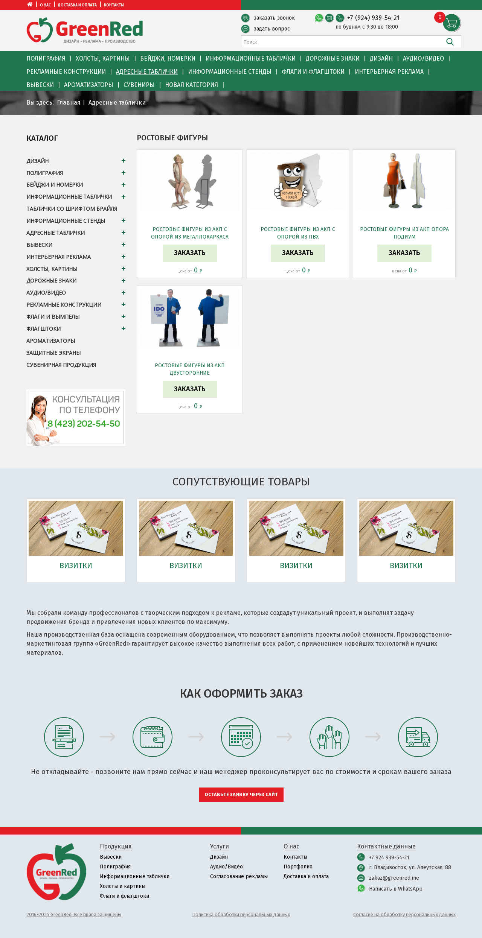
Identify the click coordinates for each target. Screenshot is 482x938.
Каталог (42, 138)
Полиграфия (46, 58)
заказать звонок (274, 18)
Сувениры (139, 84)
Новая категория (191, 84)
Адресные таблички (147, 71)
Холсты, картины (103, 58)
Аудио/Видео (423, 58)
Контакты (114, 5)
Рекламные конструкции (66, 71)
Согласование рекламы (239, 876)
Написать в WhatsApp (396, 889)
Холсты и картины (122, 886)
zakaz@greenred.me (394, 878)
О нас (45, 5)
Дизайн (381, 58)
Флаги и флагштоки (313, 71)
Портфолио (298, 867)
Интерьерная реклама (389, 71)
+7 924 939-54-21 (389, 857)
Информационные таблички (251, 58)
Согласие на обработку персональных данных (404, 914)
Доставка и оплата (77, 5)
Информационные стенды (230, 71)
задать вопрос (272, 29)
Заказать (190, 253)
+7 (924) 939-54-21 (373, 18)
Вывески (40, 84)
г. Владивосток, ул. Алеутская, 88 (410, 867)
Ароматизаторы (88, 84)
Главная (69, 102)
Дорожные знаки (333, 58)
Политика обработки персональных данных (241, 914)
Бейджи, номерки (167, 58)
